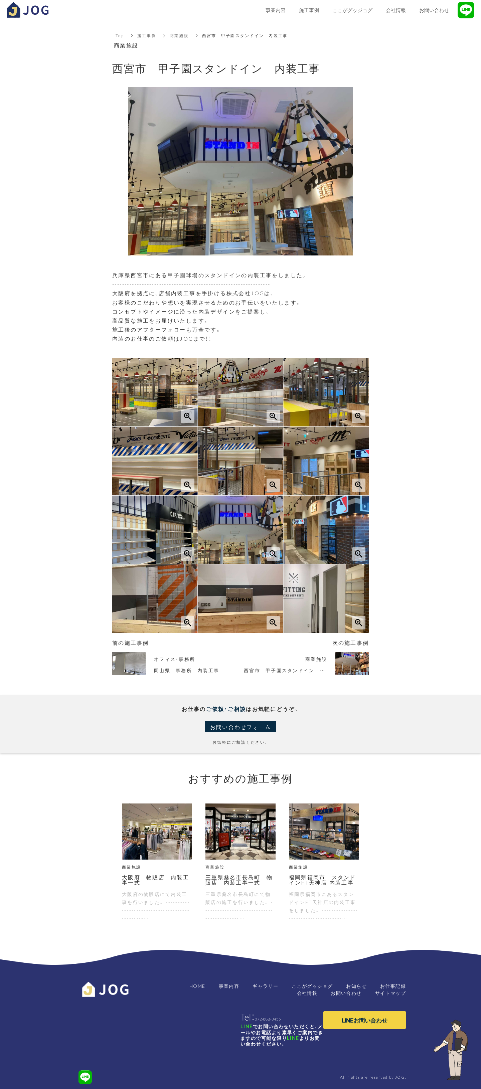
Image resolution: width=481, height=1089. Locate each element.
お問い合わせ (346, 992)
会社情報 (307, 992)
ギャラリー (265, 985)
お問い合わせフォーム (240, 727)
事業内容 (229, 985)
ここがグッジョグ (312, 985)
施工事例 (146, 35)
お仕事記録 (393, 985)
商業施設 (179, 35)
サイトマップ (390, 992)
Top (120, 35)
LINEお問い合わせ (364, 1020)
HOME (197, 985)
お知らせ (356, 985)
